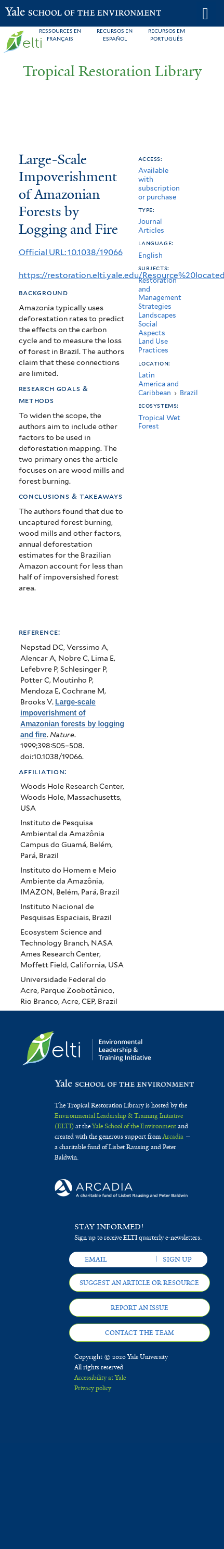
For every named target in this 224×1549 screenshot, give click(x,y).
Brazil (189, 393)
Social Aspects (151, 328)
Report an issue (139, 1308)
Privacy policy (92, 1388)
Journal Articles (151, 226)
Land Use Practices (153, 345)
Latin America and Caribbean (158, 384)
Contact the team (139, 1333)
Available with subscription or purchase (159, 183)
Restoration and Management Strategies (159, 293)
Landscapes (157, 315)
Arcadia (173, 1136)
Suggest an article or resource (139, 1283)
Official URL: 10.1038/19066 (71, 252)
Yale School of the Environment (31, 12)
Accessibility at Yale (100, 1378)
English (150, 255)
